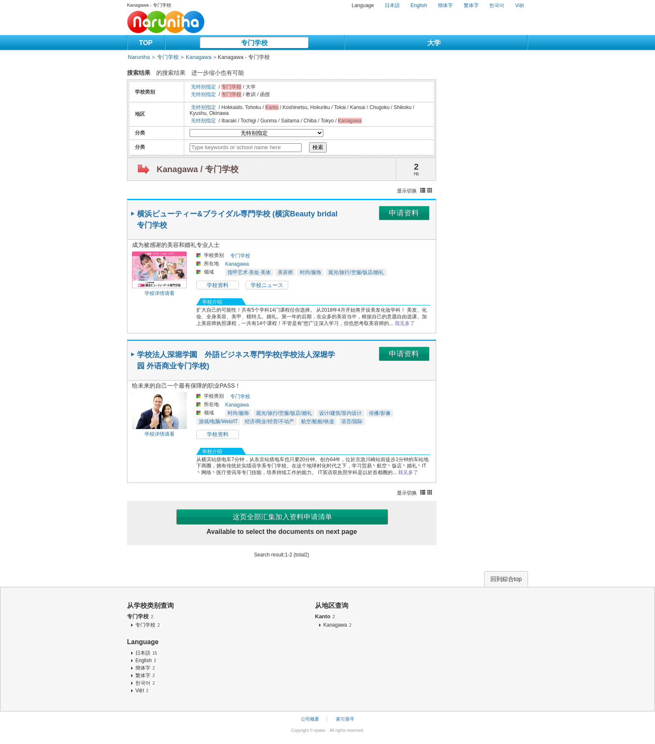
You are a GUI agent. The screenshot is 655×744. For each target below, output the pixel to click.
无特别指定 (203, 87)
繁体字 (471, 5)
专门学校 (254, 42)
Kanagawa (198, 57)
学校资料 (217, 285)
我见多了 (405, 323)
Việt (519, 5)
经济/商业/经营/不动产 (269, 421)
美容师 (285, 272)
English (419, 5)
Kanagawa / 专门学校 (198, 169)
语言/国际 (352, 421)
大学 (434, 42)
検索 (317, 147)
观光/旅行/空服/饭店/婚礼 (356, 272)
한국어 (496, 5)
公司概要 (310, 718)
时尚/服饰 (310, 272)
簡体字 (445, 5)
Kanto (325, 616)
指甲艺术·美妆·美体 (249, 272)
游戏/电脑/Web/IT (218, 421)
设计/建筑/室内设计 (340, 413)
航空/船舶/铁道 (317, 421)
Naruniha (139, 57)
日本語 (392, 5)
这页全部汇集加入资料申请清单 (282, 517)
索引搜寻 (345, 718)
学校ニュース (267, 285)
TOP (146, 42)
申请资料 (404, 213)
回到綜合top (506, 579)
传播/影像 (379, 413)
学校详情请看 (160, 293)
